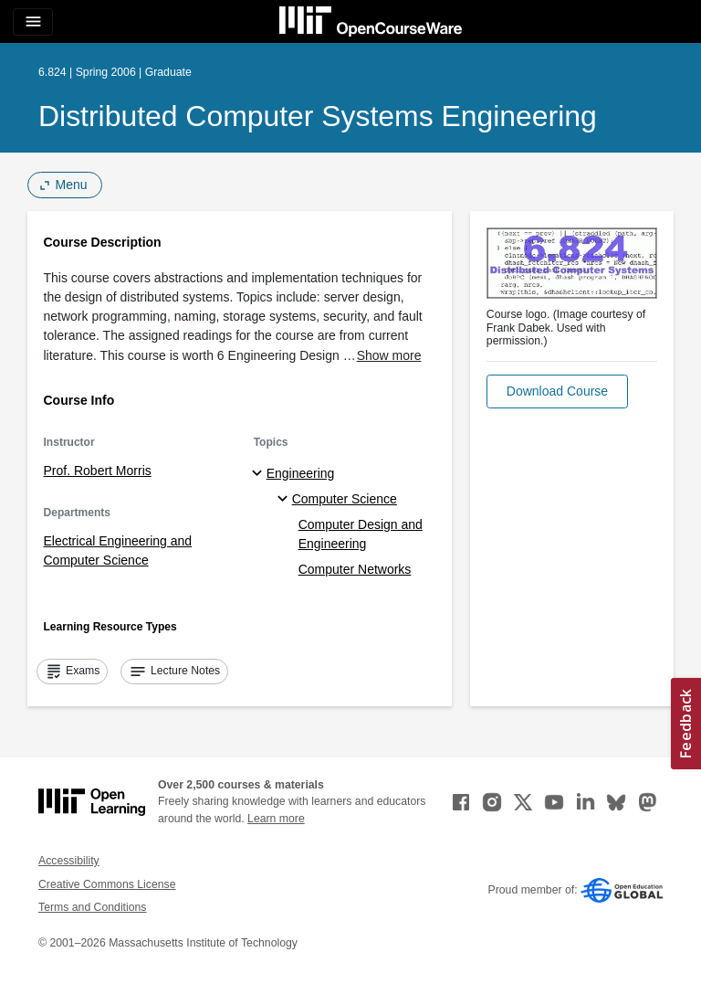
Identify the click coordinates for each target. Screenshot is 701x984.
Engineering (301, 473)
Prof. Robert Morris (98, 470)
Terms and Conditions (92, 907)
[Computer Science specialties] (285, 500)
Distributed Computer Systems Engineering (317, 116)
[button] (557, 391)
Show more (389, 355)
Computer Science (344, 499)
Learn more (276, 818)
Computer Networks (355, 569)
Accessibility (68, 860)
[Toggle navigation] (33, 22)
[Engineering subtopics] (259, 474)
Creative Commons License (106, 884)
